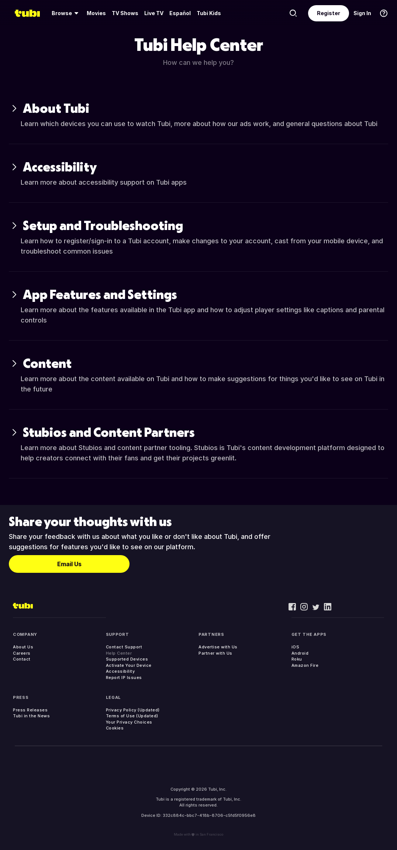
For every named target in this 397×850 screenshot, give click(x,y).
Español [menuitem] (180, 13)
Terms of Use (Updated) (132, 715)
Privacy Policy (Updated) (133, 710)
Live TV (153, 13)
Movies (96, 13)
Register (328, 13)
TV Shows (125, 13)
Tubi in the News (31, 715)
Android (300, 653)
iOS (295, 646)
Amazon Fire (305, 665)
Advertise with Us (218, 646)
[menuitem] (66, 13)
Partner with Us (215, 653)
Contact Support (124, 646)
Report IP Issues (124, 677)
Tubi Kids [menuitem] (209, 13)
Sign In (362, 13)
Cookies (115, 728)
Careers (22, 653)
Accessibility (120, 671)
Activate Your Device (129, 665)
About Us (23, 646)
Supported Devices (127, 659)
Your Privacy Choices (129, 722)
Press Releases (30, 710)
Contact (22, 659)
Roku (296, 659)
